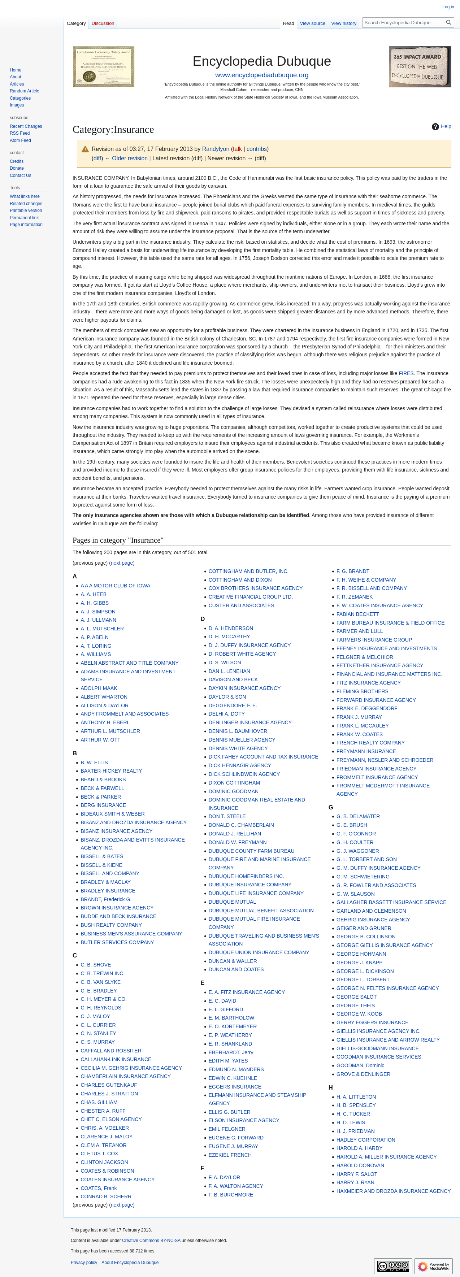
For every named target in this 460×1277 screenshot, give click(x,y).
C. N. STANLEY (98, 1033)
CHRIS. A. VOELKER (105, 1128)
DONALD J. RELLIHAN (235, 834)
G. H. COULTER (355, 842)
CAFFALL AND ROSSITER (111, 1051)
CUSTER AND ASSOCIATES (241, 605)
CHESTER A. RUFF (103, 1111)
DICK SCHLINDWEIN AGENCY (244, 774)
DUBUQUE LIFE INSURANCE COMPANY (256, 893)
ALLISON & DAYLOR (105, 705)
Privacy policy (84, 1262)
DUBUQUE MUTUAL (232, 902)
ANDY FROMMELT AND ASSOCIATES (125, 714)
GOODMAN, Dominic (360, 1065)
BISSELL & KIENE (101, 865)
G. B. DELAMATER (358, 816)
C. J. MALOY (95, 1016)
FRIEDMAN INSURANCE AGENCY (377, 769)
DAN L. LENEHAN (229, 671)
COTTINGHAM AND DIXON (240, 580)
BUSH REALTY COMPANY (111, 925)
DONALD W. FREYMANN (238, 842)
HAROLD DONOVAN (360, 1165)
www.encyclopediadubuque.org (261, 75)
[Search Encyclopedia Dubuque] (408, 22)
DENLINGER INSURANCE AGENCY (250, 722)
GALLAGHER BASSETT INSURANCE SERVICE (391, 902)
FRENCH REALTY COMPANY (371, 743)
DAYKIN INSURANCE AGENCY (245, 688)
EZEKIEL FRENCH (230, 1155)
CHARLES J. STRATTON (109, 1093)
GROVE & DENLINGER (363, 1074)
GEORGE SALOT (357, 997)
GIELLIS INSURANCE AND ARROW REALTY (388, 1040)
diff (97, 158)
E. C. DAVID (222, 1001)
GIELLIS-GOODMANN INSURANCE (378, 1048)
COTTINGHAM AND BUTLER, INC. (249, 571)
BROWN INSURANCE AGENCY (117, 908)
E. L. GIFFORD (226, 1009)
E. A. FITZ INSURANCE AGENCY (247, 992)
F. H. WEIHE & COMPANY (366, 580)
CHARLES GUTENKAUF (109, 1085)
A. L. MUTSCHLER (102, 628)
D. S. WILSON (225, 662)
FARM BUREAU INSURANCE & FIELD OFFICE (390, 623)
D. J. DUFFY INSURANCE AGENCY (250, 645)
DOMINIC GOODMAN (234, 791)
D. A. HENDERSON (231, 628)
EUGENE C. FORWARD (236, 1138)
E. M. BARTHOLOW (232, 1018)
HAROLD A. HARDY (360, 1148)
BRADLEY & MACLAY (106, 882)
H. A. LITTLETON (356, 1097)
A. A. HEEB (94, 594)
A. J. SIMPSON (98, 611)
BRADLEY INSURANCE (108, 891)
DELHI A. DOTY (227, 714)
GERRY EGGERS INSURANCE (372, 1022)
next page (122, 563)
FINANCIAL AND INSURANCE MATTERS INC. (389, 674)
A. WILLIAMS (96, 654)
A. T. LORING (96, 646)
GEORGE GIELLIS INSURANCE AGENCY (385, 945)
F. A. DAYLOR (224, 1177)
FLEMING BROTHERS (363, 691)
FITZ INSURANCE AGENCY (369, 683)
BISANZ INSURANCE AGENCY (116, 831)
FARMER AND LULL (360, 631)
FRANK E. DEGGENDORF (367, 708)
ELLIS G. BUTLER (230, 1112)
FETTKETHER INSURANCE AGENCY (380, 665)
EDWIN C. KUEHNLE (233, 1078)
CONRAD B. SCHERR (106, 1196)
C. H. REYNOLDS (101, 1008)
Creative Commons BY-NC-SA (151, 1240)
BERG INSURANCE (103, 805)
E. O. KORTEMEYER (233, 1026)
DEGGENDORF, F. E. (233, 705)
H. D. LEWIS (351, 1122)
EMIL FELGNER (227, 1129)
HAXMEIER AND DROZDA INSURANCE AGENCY (394, 1191)
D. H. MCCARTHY (229, 636)
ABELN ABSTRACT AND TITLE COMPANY (130, 663)
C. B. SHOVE (96, 965)
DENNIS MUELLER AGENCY (242, 740)
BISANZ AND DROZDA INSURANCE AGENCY (134, 822)
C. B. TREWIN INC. (103, 973)
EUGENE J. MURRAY (233, 1146)
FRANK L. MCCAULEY (363, 726)
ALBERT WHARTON (104, 697)
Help (440, 126)
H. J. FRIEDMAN (356, 1131)
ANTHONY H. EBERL (105, 722)
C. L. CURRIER (98, 1025)
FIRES (406, 373)
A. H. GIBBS (95, 603)
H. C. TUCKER (353, 1114)
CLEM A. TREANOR (103, 1145)
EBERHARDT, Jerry (231, 1052)
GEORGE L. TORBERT (363, 979)
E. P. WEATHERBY (230, 1035)
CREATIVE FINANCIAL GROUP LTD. (251, 597)
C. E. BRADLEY (99, 991)
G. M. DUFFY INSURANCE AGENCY (379, 868)
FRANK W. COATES (360, 734)
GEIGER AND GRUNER (364, 928)
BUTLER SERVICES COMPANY (117, 942)
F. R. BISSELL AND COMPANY (372, 588)
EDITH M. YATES (228, 1061)
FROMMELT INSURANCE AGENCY (377, 777)
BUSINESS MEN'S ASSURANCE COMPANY (131, 934)
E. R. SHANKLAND (230, 1044)
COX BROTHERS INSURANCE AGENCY (256, 588)
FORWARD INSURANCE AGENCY (376, 700)
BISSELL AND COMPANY (110, 873)
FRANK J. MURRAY (359, 717)
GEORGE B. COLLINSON (366, 936)
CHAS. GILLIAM (99, 1102)
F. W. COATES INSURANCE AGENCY (380, 605)
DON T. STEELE (227, 816)
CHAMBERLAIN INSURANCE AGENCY (126, 1076)
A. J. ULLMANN (98, 620)
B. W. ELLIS (94, 762)
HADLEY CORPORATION (366, 1140)
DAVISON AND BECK (233, 679)
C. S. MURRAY (98, 1042)
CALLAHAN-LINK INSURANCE (116, 1059)
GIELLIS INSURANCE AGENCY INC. (379, 1031)
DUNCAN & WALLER (233, 961)
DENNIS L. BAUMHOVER (238, 731)
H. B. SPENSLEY (356, 1105)
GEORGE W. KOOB (359, 1014)
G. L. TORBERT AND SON (367, 859)
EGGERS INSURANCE (235, 1087)
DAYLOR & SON (227, 697)
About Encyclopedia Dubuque (130, 1262)
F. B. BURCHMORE (231, 1195)
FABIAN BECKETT (358, 614)
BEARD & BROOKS (103, 779)
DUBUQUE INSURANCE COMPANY (250, 884)
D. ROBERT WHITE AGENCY (242, 654)
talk (237, 149)
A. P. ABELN (95, 637)
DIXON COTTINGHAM (234, 783)
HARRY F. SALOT (357, 1174)
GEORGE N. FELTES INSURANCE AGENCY (388, 988)
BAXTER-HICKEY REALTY (111, 771)
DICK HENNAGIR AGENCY (240, 765)
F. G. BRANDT (353, 571)
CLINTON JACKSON (104, 1162)
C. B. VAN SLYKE (101, 982)
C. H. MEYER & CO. (104, 999)
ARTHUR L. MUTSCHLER (110, 731)
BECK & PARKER (101, 797)
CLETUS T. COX (99, 1153)
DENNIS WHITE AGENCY (238, 748)
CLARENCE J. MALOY (107, 1136)
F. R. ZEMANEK (355, 597)
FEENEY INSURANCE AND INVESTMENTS (387, 648)
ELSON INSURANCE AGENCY (244, 1120)
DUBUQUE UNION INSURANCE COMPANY (259, 952)
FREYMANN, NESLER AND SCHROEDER (385, 760)
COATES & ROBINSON (107, 1171)
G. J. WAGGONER (358, 851)
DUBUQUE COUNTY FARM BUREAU (252, 851)
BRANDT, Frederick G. (106, 899)
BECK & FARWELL (102, 788)
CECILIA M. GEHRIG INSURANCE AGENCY (131, 1068)
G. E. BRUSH (352, 825)
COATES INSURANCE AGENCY (118, 1179)
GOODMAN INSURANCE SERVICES (379, 1057)
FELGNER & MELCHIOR (365, 657)
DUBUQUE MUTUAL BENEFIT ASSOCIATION (261, 910)
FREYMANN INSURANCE (366, 751)
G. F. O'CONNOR (356, 834)
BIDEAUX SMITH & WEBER (112, 814)
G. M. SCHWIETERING (363, 876)
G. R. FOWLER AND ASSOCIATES (376, 885)
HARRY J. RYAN (355, 1182)
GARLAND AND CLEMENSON (371, 911)
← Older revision (126, 158)
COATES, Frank (99, 1188)
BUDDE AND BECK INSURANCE (118, 916)
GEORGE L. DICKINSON (365, 971)
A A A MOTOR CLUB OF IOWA (115, 585)
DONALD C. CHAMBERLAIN (241, 825)
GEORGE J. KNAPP (360, 962)
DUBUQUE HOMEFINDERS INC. (246, 876)
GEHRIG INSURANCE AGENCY (373, 919)
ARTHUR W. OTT (100, 740)
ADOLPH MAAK (99, 688)
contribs (257, 149)
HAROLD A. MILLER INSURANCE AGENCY (387, 1157)
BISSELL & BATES (102, 856)
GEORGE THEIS (356, 1005)
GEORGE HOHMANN (361, 954)
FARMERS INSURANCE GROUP (374, 640)
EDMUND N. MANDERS (236, 1069)
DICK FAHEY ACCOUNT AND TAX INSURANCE (263, 757)
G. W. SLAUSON (356, 894)
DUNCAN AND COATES (236, 969)
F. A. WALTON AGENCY (236, 1186)
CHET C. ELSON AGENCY (111, 1119)
